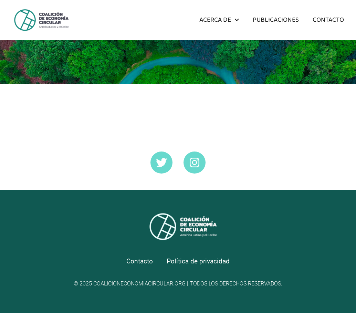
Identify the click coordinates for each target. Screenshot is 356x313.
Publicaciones (276, 19)
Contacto (328, 19)
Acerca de (219, 19)
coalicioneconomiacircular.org (139, 283)
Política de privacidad (198, 261)
